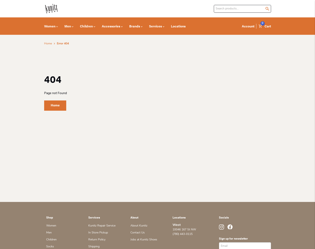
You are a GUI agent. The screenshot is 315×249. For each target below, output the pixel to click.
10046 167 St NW (184, 229)
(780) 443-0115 (183, 234)
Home (48, 43)
